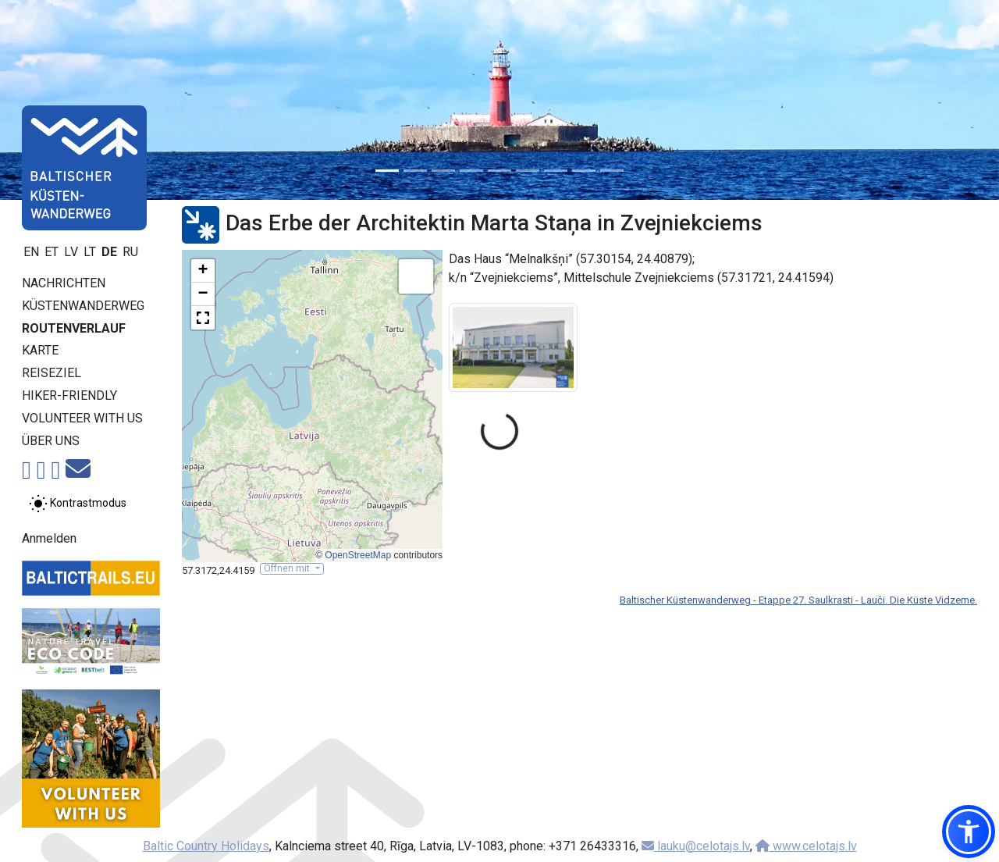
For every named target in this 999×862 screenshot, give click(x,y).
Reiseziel (51, 372)
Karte (40, 350)
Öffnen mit (288, 568)
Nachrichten (63, 283)
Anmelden (49, 538)
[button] (203, 271)
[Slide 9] (612, 171)
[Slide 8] (583, 171)
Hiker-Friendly (69, 395)
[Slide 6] (527, 171)
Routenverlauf (74, 328)
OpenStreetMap (358, 555)
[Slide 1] (387, 171)
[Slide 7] (555, 171)
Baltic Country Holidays (206, 846)
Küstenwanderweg (83, 305)
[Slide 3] (443, 171)
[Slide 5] (499, 171)
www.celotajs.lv (806, 846)
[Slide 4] (471, 171)
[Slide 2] (415, 171)
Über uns (51, 440)
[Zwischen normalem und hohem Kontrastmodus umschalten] (77, 503)
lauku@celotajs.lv (696, 846)
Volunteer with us (82, 418)
